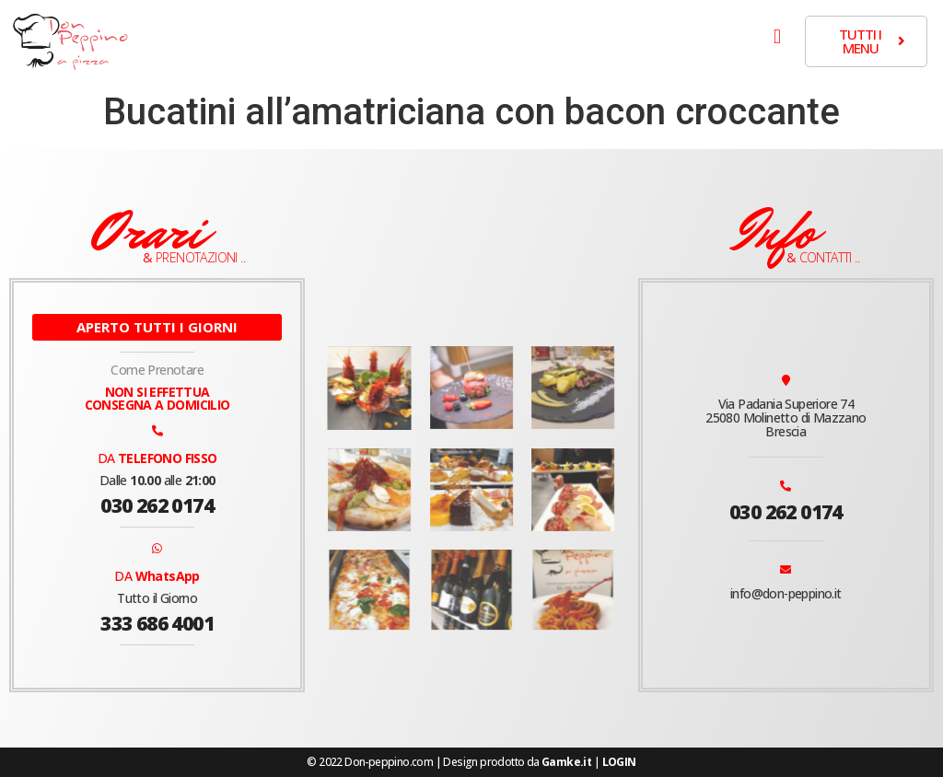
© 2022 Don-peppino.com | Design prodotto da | (471, 762)
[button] (777, 36)
